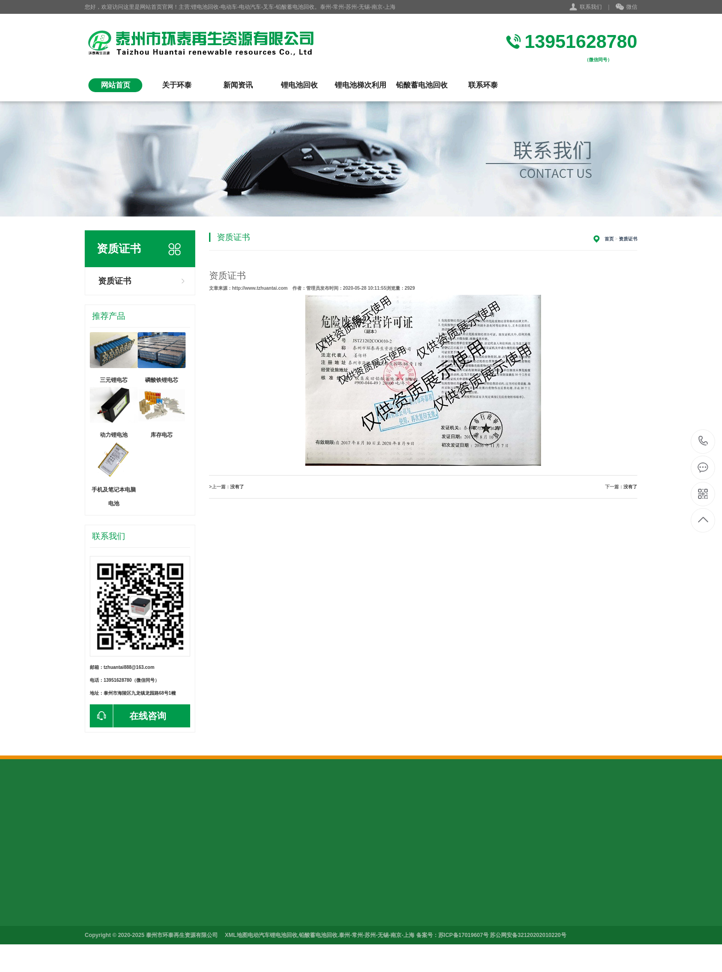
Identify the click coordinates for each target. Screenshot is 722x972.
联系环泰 (483, 85)
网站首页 (115, 85)
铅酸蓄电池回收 (422, 85)
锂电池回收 (299, 85)
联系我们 (591, 7)
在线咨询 (128, 715)
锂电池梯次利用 (360, 85)
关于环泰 (177, 85)
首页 (609, 238)
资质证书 (114, 281)
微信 (626, 7)
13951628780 (703, 441)
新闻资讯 (238, 85)
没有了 (237, 486)
